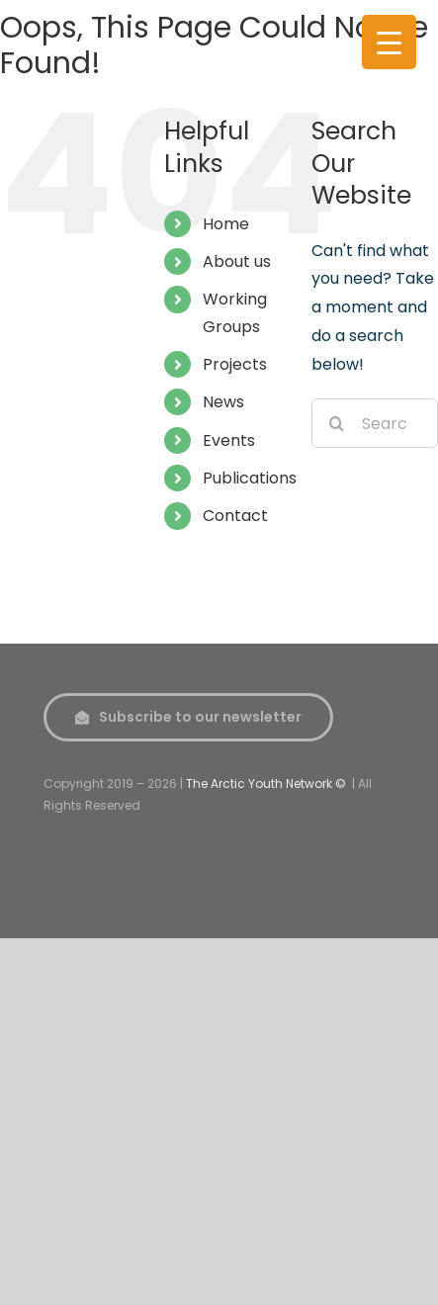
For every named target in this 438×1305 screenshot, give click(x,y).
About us (237, 261)
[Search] (336, 423)
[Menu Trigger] (389, 42)
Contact (235, 515)
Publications (250, 478)
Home (226, 224)
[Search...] (374, 423)
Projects (235, 364)
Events (229, 440)
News (223, 402)
